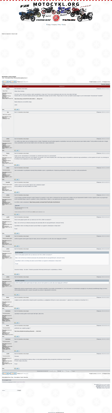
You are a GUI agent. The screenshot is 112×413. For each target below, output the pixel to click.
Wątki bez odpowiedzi (6, 33)
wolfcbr (33, 211)
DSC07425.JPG (19, 207)
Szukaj (64, 24)
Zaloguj (48, 24)
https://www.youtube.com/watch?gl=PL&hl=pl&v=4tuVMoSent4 (45, 202)
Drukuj (4, 84)
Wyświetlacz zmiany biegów (9, 76)
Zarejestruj (54, 24)
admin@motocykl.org (60, 412)
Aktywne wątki (14, 33)
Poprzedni (103, 84)
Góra (3, 109)
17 (102, 81)
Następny (108, 84)
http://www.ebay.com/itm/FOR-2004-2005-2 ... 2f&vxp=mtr (28, 98)
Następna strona (106, 81)
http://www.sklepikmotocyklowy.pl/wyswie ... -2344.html (28, 331)
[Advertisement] (56, 30)
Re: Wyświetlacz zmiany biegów (23, 138)
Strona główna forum (22, 77)
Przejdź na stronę (92, 81)
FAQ (59, 24)
